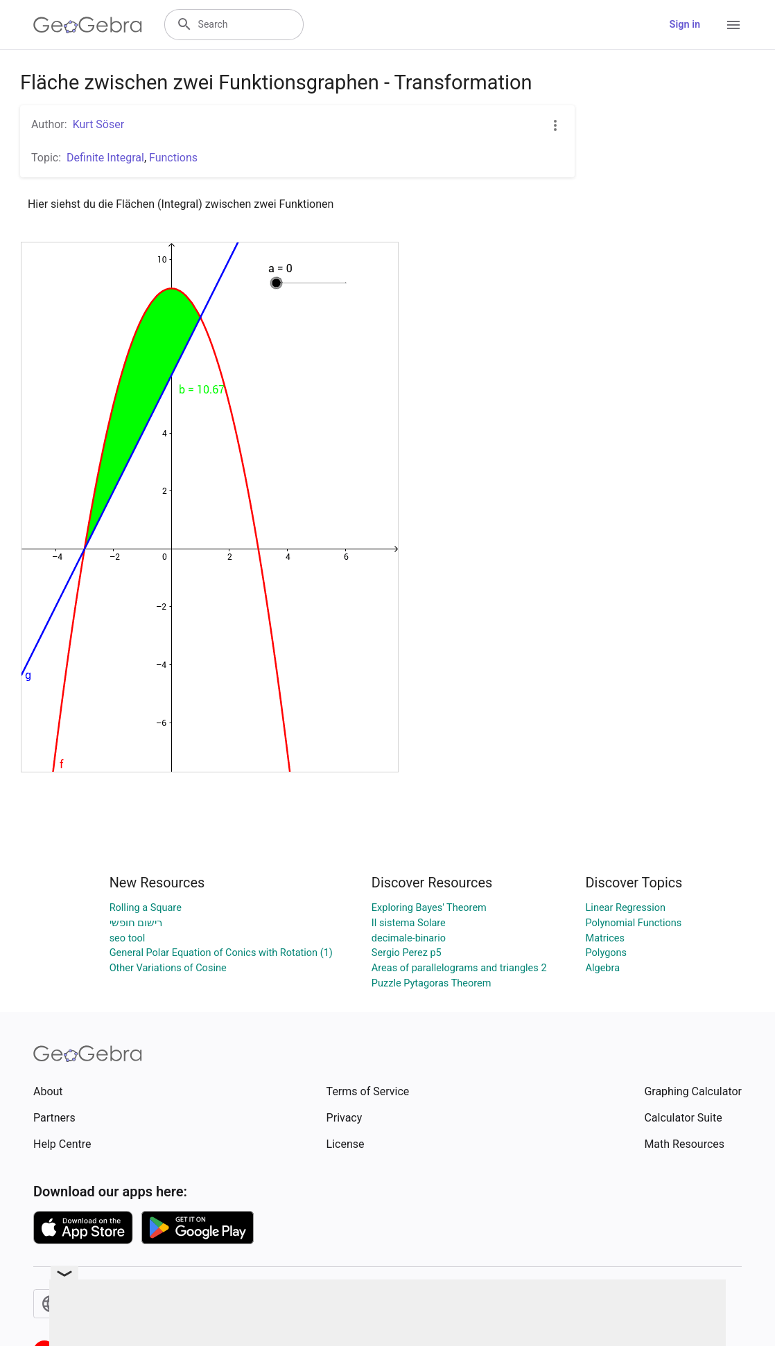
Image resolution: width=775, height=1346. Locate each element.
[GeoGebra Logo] (87, 25)
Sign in (685, 24)
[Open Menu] (733, 25)
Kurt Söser (98, 124)
